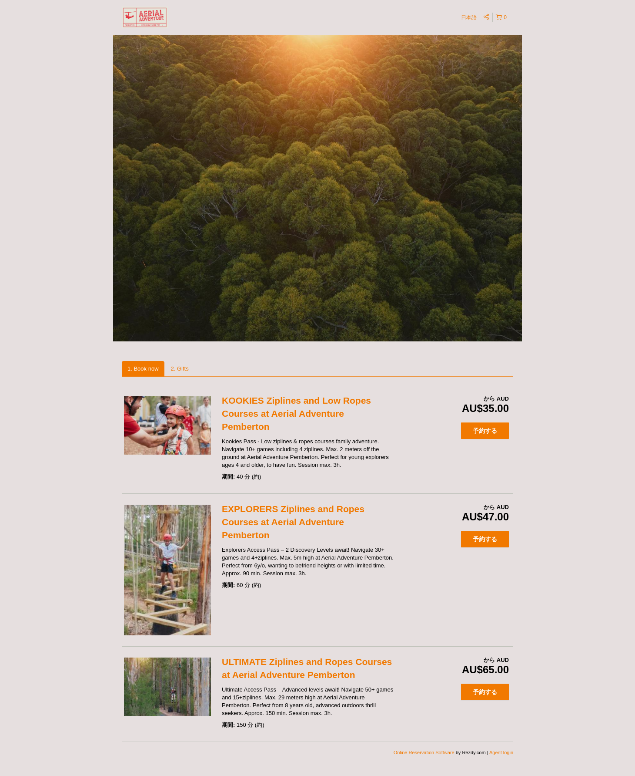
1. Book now (143, 368)
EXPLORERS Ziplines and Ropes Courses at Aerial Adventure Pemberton (293, 522)
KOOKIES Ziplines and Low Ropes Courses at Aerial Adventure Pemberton (296, 413)
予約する (485, 430)
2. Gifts (180, 368)
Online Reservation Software (424, 752)
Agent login (501, 752)
